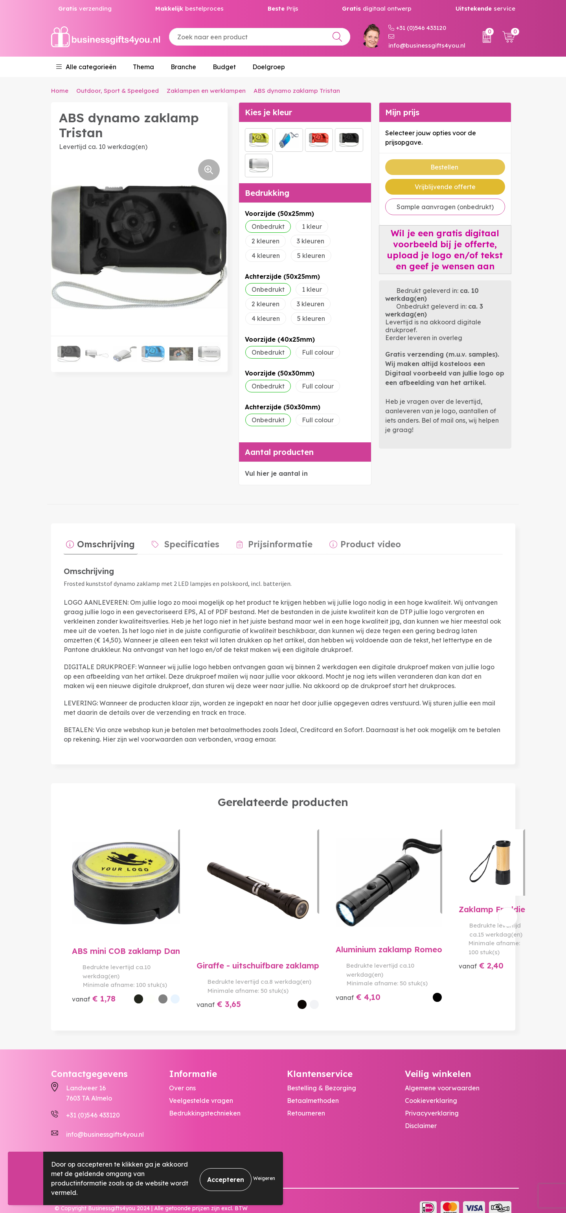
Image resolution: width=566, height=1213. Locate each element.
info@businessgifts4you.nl (426, 41)
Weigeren (264, 1178)
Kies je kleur (268, 112)
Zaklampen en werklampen (206, 90)
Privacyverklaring (432, 1099)
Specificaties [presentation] (184, 541)
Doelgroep (268, 67)
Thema (143, 67)
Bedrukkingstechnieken (205, 1099)
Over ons (182, 1074)
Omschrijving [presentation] (103, 541)
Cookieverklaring (431, 1086)
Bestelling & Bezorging (321, 1074)
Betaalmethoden (313, 1086)
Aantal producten (279, 452)
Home (59, 90)
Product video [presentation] (352, 541)
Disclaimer (421, 1111)
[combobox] (259, 37)
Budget (224, 67)
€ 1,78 (94, 990)
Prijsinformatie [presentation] (267, 541)
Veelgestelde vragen (201, 1086)
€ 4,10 (313, 981)
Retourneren (306, 1099)
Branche (183, 67)
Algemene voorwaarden (442, 1074)
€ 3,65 (204, 981)
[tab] (98, 544)
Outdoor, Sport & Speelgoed (117, 90)
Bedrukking (267, 193)
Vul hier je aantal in (276, 473)
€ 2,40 (423, 990)
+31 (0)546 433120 (417, 27)
